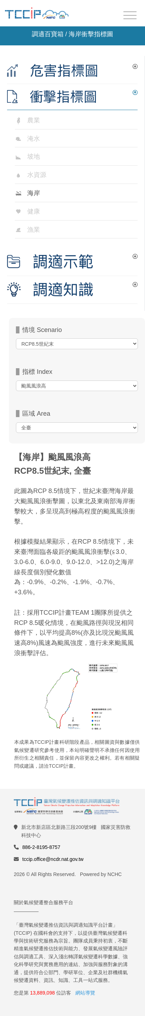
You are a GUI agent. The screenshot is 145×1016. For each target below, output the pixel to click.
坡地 (33, 156)
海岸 (33, 193)
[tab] (72, 71)
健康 (33, 211)
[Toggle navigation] (130, 15)
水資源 (36, 174)
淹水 (33, 138)
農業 (33, 120)
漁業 (33, 229)
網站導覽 (85, 993)
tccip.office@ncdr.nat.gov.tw (52, 859)
